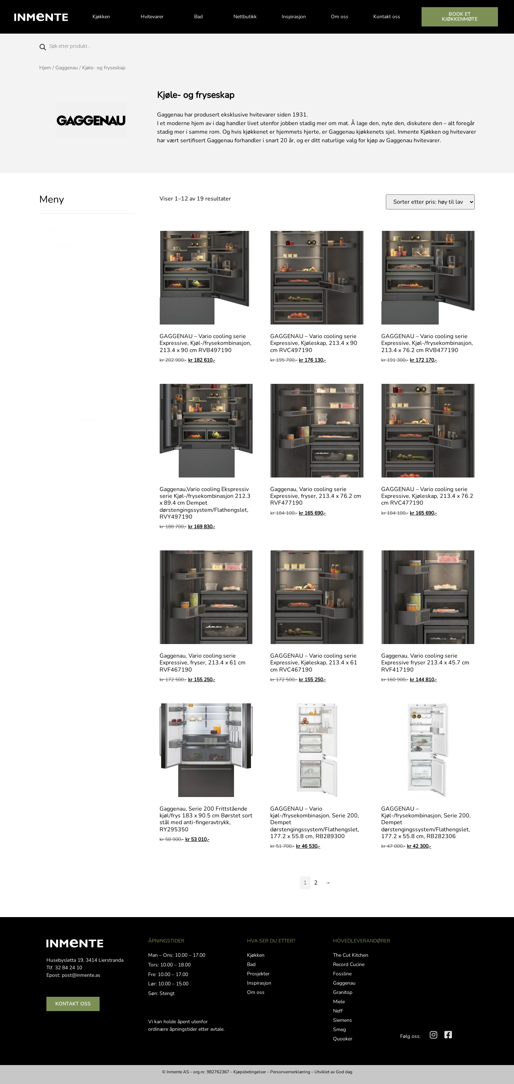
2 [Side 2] (316, 883)
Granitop (342, 992)
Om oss (339, 16)
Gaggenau (66, 67)
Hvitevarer (155, 16)
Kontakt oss (386, 16)
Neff (338, 1011)
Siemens (342, 1020)
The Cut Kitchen (350, 955)
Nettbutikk (245, 16)
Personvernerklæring (290, 1072)
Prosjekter (258, 973)
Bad (201, 16)
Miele (339, 1001)
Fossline (342, 973)
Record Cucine (348, 964)
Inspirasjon (294, 16)
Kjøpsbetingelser (249, 1072)
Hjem (45, 67)
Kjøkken (104, 16)
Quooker (342, 1038)
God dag (344, 1072)
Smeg (339, 1029)
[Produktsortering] (430, 201)
